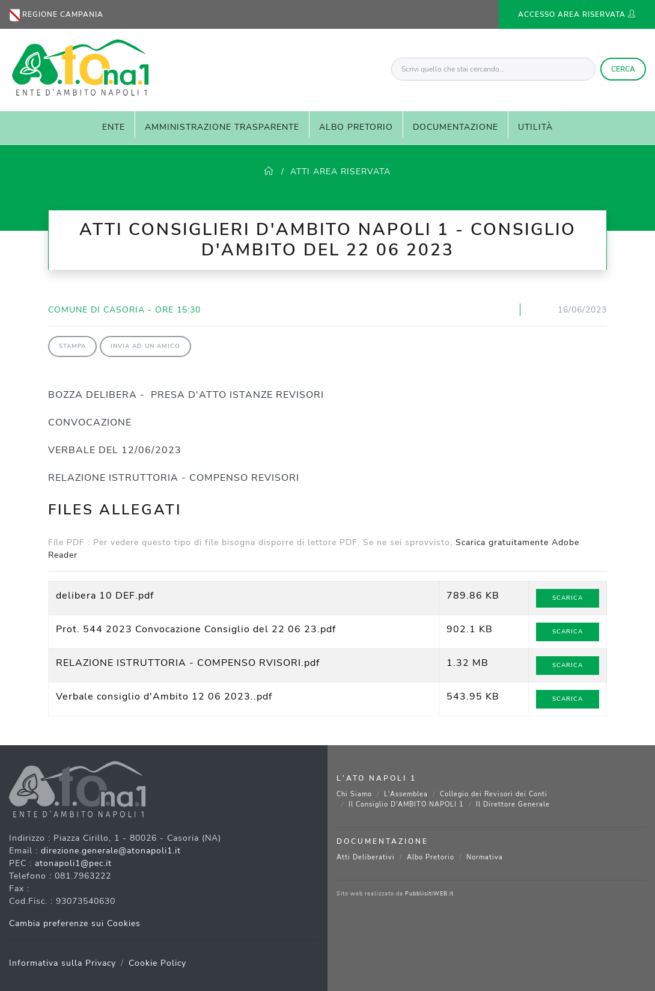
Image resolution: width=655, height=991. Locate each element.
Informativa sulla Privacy (62, 963)
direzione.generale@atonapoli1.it (111, 850)
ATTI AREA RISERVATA (340, 171)
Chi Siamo (354, 794)
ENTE (113, 127)
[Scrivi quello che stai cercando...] (493, 69)
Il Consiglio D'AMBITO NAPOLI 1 (406, 804)
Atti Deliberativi (366, 857)
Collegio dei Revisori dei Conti (493, 794)
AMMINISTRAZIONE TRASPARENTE (222, 127)
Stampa (72, 346)
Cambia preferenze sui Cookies (75, 923)
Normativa (484, 857)
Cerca (623, 69)
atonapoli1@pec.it (73, 863)
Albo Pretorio (430, 857)
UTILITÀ (535, 127)
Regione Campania (56, 15)
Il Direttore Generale (513, 804)
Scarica (567, 598)
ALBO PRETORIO (356, 127)
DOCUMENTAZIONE (455, 127)
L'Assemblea (406, 794)
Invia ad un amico (145, 346)
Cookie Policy (157, 963)
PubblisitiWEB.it (429, 893)
